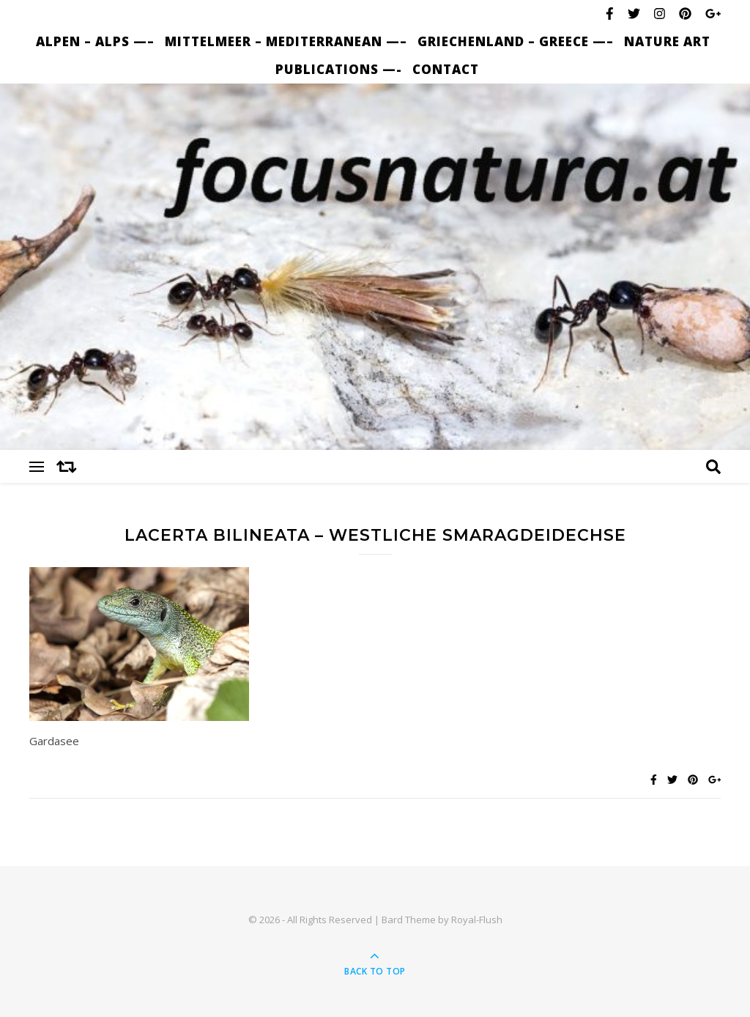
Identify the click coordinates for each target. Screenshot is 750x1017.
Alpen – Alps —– (95, 41)
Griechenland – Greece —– (515, 41)
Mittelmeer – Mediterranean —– (286, 41)
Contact (445, 69)
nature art (667, 41)
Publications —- (338, 69)
